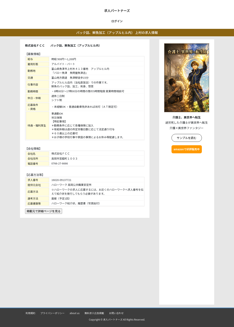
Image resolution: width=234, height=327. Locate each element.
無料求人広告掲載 (94, 313)
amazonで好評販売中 (187, 149)
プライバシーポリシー (52, 313)
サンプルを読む (187, 138)
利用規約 (30, 313)
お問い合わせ (116, 313)
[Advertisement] (186, 229)
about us (74, 313)
